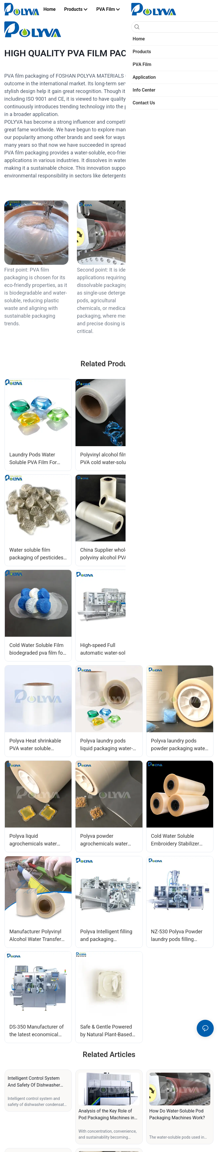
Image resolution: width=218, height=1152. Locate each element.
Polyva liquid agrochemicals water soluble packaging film (34, 840)
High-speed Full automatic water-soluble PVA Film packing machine (107, 649)
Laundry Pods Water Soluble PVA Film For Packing (33, 459)
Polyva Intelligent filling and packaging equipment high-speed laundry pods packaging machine (107, 935)
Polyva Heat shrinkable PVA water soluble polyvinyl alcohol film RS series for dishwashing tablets (36, 745)
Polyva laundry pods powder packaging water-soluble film (179, 745)
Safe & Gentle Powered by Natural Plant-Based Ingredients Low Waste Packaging (106, 1031)
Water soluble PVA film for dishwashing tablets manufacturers (177, 459)
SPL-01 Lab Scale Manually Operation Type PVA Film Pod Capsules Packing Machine (179, 649)
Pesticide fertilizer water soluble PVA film (178, 554)
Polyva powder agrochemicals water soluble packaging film (105, 840)
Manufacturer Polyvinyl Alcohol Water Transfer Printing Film (35, 935)
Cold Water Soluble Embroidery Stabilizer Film (175, 840)
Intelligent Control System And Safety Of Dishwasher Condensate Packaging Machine (34, 1082)
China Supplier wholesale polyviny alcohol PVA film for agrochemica (108, 554)
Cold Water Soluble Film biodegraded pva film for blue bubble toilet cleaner (37, 649)
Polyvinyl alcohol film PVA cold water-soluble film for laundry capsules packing (108, 459)
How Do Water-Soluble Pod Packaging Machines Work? (177, 1114)
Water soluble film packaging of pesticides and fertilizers (36, 554)
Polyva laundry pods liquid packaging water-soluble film (106, 745)
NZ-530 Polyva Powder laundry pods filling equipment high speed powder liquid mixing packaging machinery (177, 935)
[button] (146, 9)
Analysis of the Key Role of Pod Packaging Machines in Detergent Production (106, 1114)
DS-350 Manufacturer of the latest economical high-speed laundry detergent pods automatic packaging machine (36, 1031)
